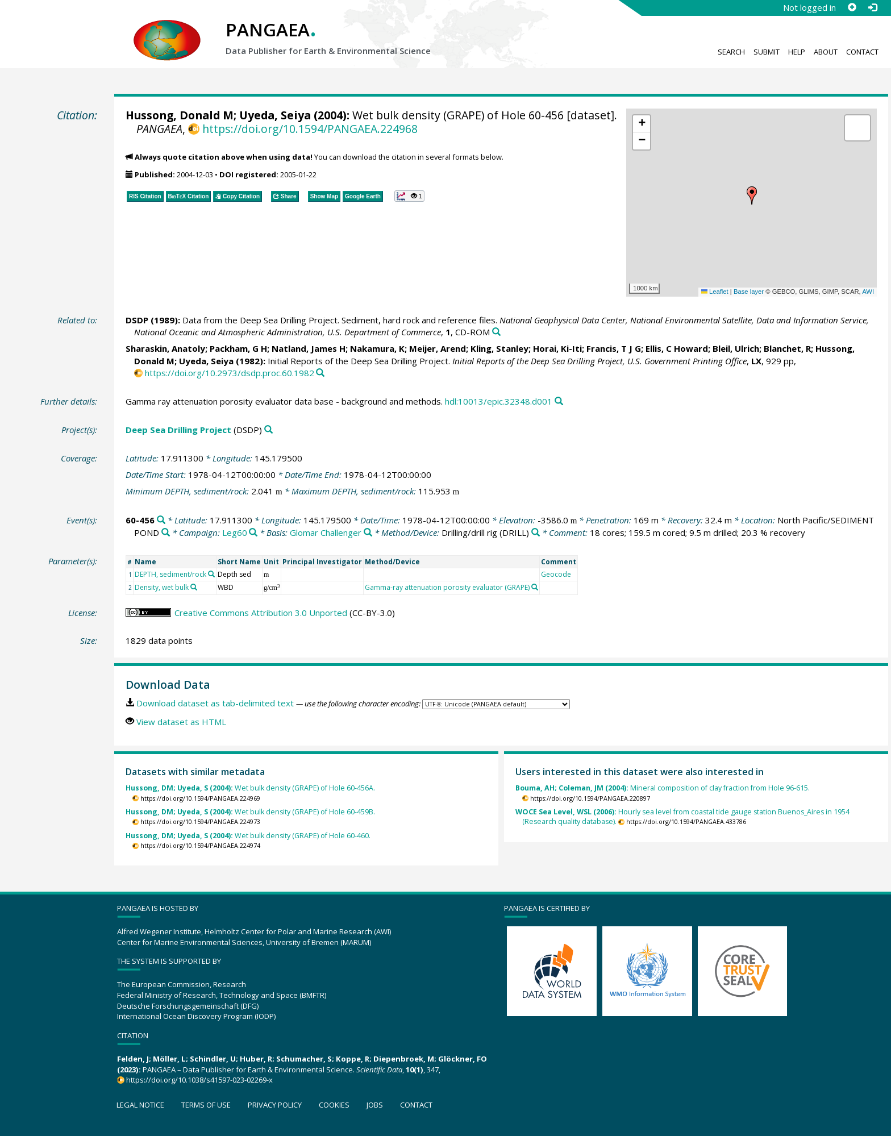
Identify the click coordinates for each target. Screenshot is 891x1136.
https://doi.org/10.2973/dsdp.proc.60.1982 (229, 372)
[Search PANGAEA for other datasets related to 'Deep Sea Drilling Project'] (268, 430)
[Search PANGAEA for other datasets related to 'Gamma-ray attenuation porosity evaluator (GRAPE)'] (534, 587)
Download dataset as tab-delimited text (215, 703)
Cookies (334, 1105)
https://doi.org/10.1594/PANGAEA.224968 (310, 128)
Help (796, 52)
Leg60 (234, 532)
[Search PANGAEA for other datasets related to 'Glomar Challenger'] (368, 533)
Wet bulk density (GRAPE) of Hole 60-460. (248, 835)
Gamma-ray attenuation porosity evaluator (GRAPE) (447, 587)
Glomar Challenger (325, 532)
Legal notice (140, 1105)
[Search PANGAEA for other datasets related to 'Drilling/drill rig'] (535, 533)
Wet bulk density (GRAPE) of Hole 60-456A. (250, 788)
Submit (766, 52)
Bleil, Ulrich (736, 348)
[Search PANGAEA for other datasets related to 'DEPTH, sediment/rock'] (211, 574)
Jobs (375, 1105)
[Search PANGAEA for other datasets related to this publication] (496, 332)
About (826, 52)
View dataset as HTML (181, 721)
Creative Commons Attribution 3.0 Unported (260, 612)
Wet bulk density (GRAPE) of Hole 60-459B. (250, 812)
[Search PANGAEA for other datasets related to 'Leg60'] (253, 533)
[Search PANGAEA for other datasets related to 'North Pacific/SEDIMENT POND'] (165, 533)
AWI (868, 291)
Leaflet (714, 291)
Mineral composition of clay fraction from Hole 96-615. (662, 788)
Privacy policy (275, 1105)
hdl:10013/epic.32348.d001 (498, 401)
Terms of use (206, 1105)
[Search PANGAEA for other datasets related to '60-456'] (161, 520)
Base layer (749, 291)
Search (731, 52)
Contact (862, 52)
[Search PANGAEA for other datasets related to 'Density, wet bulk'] (193, 587)
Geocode (556, 574)
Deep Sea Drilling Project (178, 429)
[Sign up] (852, 7)
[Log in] (872, 7)
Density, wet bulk (162, 587)
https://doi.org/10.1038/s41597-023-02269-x (199, 1080)
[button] (752, 195)
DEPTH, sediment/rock (170, 574)
